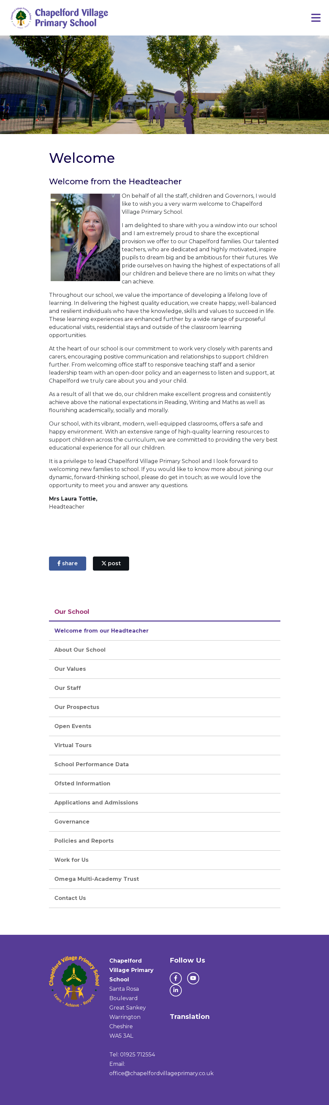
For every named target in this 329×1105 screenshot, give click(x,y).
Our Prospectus (76, 707)
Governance (72, 822)
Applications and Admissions (96, 802)
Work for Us (71, 860)
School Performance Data (91, 764)
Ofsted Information (82, 783)
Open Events (72, 726)
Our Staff (67, 688)
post (111, 563)
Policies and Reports (84, 841)
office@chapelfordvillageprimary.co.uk (161, 1073)
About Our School (80, 650)
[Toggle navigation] (316, 18)
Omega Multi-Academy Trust (96, 879)
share (67, 563)
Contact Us (70, 898)
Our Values (70, 669)
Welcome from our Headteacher (101, 631)
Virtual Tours (73, 745)
